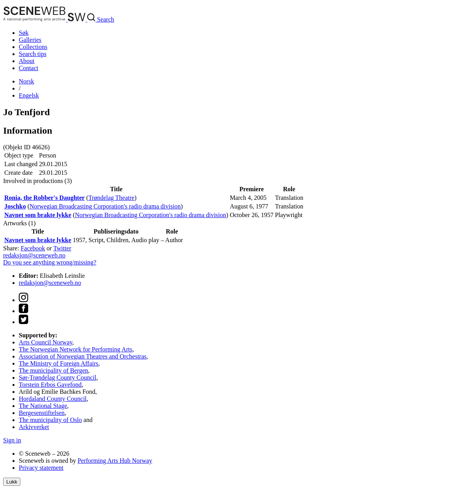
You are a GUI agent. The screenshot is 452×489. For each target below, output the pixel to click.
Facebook (33, 248)
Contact (28, 68)
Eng (29, 95)
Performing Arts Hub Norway (114, 460)
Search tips (33, 54)
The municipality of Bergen (53, 370)
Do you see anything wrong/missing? (49, 262)
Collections (33, 46)
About (26, 61)
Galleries (30, 39)
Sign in (12, 440)
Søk (24, 32)
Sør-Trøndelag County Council (57, 377)
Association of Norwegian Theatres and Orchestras (82, 356)
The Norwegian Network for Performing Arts (75, 349)
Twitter (62, 248)
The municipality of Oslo (50, 420)
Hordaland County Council (52, 398)
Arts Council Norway (45, 342)
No (26, 81)
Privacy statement (41, 467)
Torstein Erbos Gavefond (50, 384)
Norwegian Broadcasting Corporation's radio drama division (104, 206)
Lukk (11, 482)
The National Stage (43, 405)
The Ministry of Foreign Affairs (58, 363)
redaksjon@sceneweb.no (34, 255)
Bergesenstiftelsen (42, 412)
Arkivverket (34, 427)
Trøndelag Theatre (111, 197)
